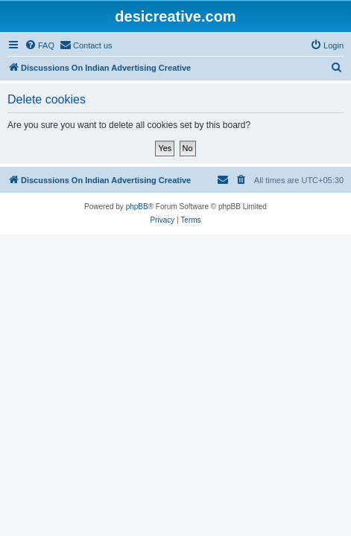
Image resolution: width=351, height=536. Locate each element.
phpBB (137, 206)
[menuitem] (39, 45)
